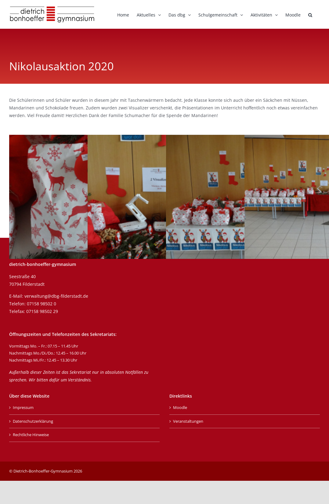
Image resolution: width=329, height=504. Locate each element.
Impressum (23, 407)
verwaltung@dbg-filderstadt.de (56, 296)
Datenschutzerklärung (33, 421)
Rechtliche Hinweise (31, 434)
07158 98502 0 (41, 304)
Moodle (180, 407)
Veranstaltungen (188, 421)
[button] (310, 14)
